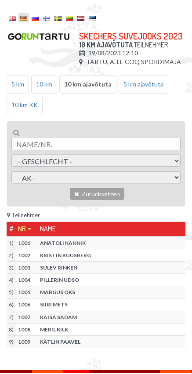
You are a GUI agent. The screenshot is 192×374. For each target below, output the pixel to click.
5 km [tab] (17, 84)
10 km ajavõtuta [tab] (88, 84)
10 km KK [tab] (24, 104)
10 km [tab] (44, 84)
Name (48, 228)
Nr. (22, 228)
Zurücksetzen (97, 194)
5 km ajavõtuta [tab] (143, 84)
